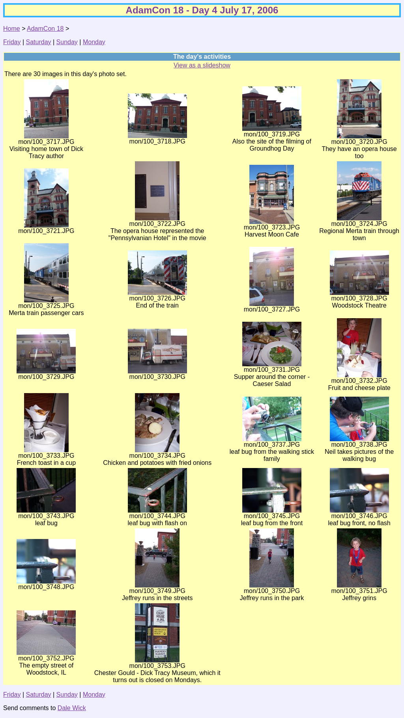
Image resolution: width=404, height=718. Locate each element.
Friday (12, 42)
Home (11, 28)
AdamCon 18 (45, 28)
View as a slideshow (202, 65)
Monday (94, 42)
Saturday (38, 42)
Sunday (67, 42)
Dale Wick (72, 708)
